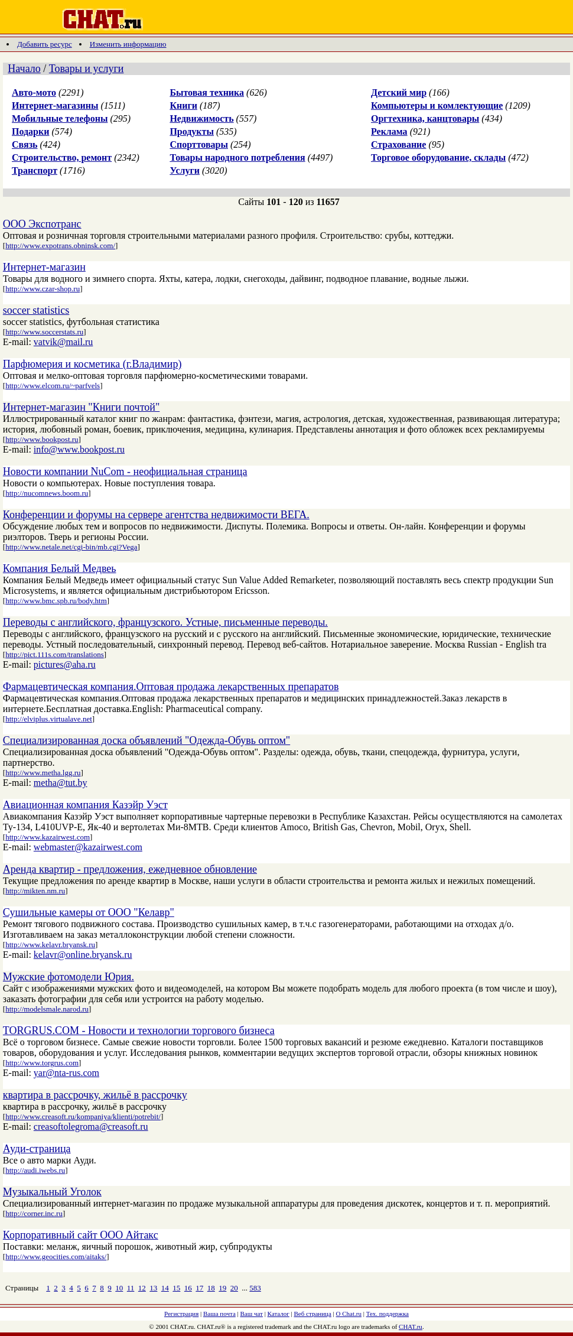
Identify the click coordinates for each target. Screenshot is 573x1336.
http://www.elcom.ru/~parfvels (52, 385)
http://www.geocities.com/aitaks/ (55, 1256)
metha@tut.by (60, 783)
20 (234, 1287)
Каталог (278, 1313)
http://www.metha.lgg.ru (42, 772)
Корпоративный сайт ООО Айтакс (80, 1235)
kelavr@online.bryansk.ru (83, 955)
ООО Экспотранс (42, 224)
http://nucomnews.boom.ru (46, 493)
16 (188, 1287)
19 (222, 1287)
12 (142, 1287)
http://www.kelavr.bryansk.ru (50, 944)
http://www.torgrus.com (42, 1062)
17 (199, 1287)
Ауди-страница (37, 1149)
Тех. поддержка (387, 1313)
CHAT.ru (410, 1326)
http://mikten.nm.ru (35, 890)
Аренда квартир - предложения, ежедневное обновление (130, 869)
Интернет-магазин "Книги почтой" (81, 407)
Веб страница (312, 1313)
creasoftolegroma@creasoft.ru (91, 1127)
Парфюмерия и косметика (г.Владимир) (92, 364)
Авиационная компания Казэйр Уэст (85, 805)
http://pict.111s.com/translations (54, 654)
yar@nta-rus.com (66, 1073)
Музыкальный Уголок (52, 1192)
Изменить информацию (128, 44)
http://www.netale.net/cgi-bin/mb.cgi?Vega (71, 546)
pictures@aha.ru (65, 664)
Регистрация (181, 1313)
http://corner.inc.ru (34, 1213)
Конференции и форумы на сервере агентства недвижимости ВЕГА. (156, 515)
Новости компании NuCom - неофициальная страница (125, 471)
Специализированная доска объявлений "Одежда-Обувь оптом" (146, 740)
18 (211, 1287)
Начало (24, 68)
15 (176, 1287)
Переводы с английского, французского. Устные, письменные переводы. (165, 622)
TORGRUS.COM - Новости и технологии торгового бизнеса (139, 1030)
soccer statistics (36, 310)
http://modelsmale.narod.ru (47, 1009)
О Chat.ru (349, 1313)
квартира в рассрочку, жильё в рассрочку (95, 1095)
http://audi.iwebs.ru (35, 1170)
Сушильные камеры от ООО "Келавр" (88, 912)
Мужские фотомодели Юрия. (68, 977)
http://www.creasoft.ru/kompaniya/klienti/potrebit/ (83, 1116)
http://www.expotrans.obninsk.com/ (60, 245)
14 (165, 1287)
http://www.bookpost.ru (41, 439)
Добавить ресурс (44, 44)
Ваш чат (251, 1313)
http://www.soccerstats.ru (44, 331)
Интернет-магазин (44, 267)
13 (153, 1287)
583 (255, 1287)
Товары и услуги (86, 68)
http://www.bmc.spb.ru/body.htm (56, 600)
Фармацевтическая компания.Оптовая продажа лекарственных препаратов (171, 687)
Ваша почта (219, 1313)
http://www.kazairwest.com (47, 837)
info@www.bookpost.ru (79, 449)
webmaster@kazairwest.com (88, 847)
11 (131, 1287)
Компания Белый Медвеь (59, 568)
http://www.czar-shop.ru (42, 288)
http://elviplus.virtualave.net (48, 718)
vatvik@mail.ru (63, 342)
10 (119, 1287)
